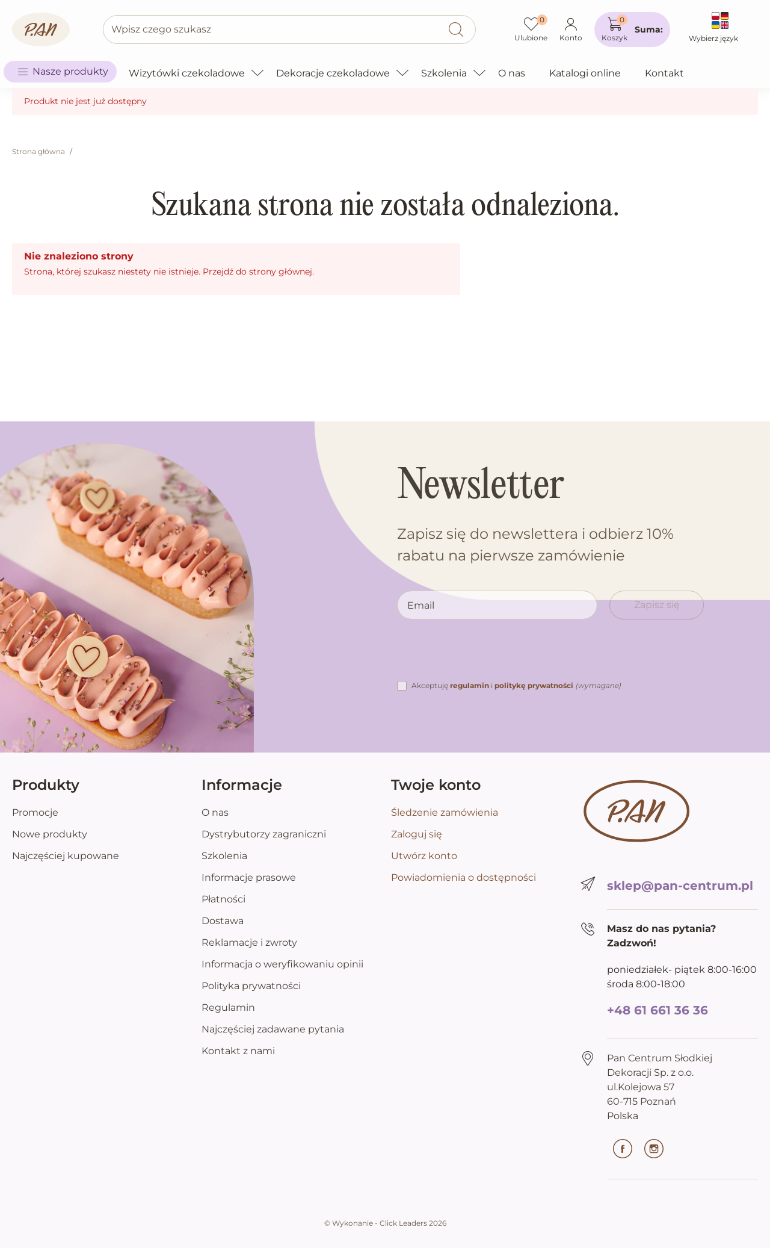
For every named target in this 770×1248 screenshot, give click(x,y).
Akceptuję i (516, 685)
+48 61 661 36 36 (657, 1010)
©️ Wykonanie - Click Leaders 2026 (385, 1223)
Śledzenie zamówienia (444, 812)
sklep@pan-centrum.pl (680, 885)
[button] (632, 29)
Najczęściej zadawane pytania (273, 1029)
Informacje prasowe (249, 877)
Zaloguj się (416, 834)
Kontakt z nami (238, 1051)
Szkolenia (224, 855)
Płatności (223, 899)
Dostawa (223, 921)
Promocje (35, 812)
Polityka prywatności (251, 986)
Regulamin (228, 1007)
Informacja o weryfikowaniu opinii (282, 964)
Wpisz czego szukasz (161, 29)
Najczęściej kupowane (65, 855)
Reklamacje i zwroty (249, 942)
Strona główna (38, 151)
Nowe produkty (49, 834)
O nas (215, 812)
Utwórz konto (424, 855)
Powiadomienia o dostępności (463, 877)
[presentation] (488, 655)
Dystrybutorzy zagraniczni (264, 834)
